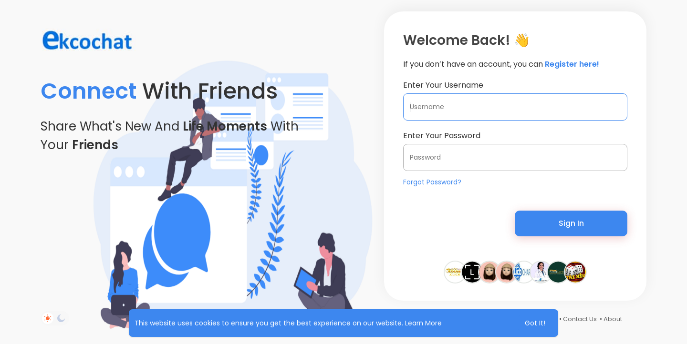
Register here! (572, 64)
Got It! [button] (535, 323)
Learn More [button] (423, 323)
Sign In (571, 223)
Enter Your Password (441, 135)
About (613, 319)
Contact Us (580, 319)
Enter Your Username (443, 85)
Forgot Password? (432, 182)
